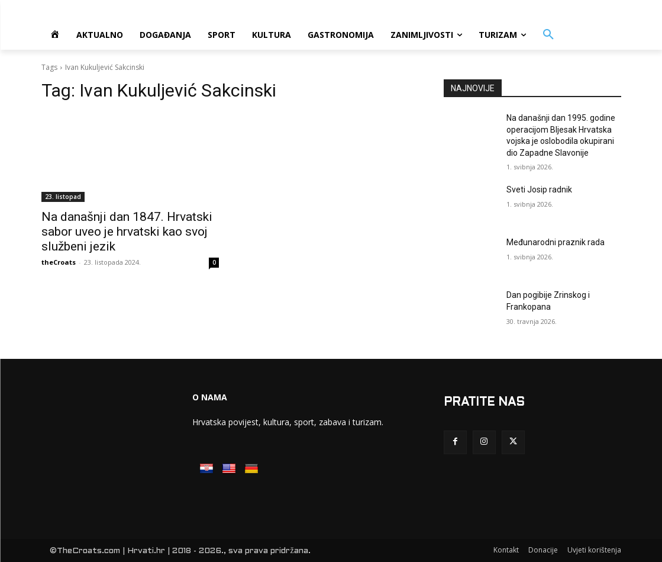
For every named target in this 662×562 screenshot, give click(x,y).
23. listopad (63, 196)
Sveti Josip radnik (539, 189)
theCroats (58, 262)
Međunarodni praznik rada (555, 242)
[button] (548, 35)
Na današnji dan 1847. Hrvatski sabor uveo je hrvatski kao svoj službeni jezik (126, 231)
